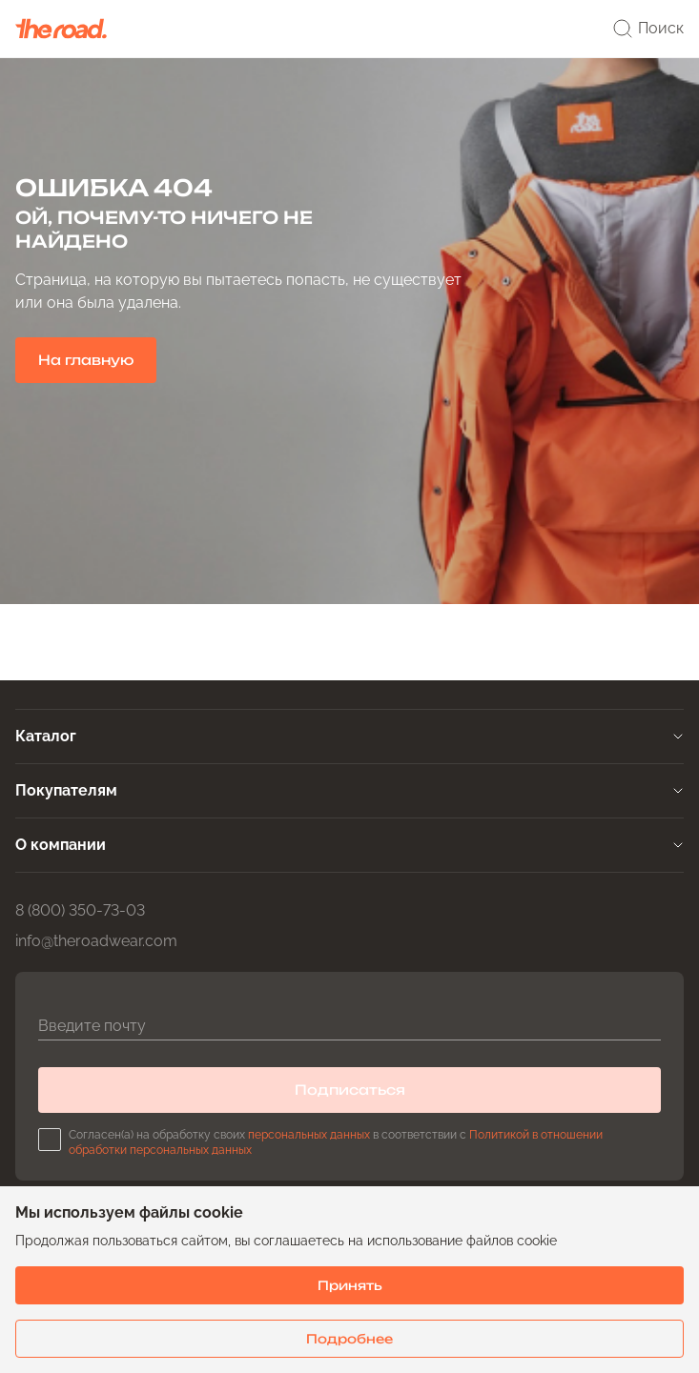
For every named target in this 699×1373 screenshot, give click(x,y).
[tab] (349, 736)
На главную (86, 360)
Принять (350, 1285)
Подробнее (349, 1338)
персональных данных (309, 1134)
